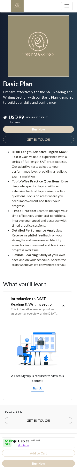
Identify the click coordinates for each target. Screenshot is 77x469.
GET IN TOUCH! (38, 139)
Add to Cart (38, 453)
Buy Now (38, 129)
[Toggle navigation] (67, 6)
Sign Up (38, 388)
